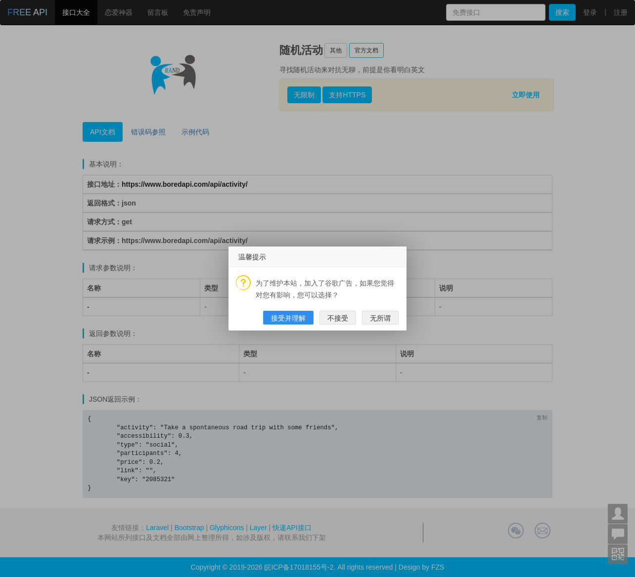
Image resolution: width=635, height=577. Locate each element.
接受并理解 (288, 318)
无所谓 (380, 318)
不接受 (337, 318)
